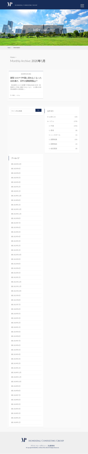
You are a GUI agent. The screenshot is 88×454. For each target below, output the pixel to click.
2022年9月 (17, 259)
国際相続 (64, 144)
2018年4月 (17, 409)
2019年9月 (17, 332)
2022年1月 (17, 278)
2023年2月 (17, 246)
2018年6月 (17, 400)
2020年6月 (17, 309)
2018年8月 (17, 391)
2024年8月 (17, 201)
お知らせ (63, 117)
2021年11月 (17, 287)
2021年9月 (17, 296)
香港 (64, 131)
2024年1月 (17, 205)
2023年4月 (17, 237)
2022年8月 (17, 264)
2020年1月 (17, 327)
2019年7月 (17, 341)
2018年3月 (17, 414)
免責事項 (51, 446)
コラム (18, 95)
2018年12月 (17, 373)
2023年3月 (17, 241)
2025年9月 (17, 169)
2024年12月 (17, 196)
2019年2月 (17, 364)
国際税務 (64, 139)
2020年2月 (17, 323)
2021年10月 (17, 291)
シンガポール (64, 135)
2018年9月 (17, 386)
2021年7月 (17, 305)
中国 (13, 95)
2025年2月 (17, 187)
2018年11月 (17, 377)
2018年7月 (17, 395)
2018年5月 (17, 404)
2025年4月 (17, 182)
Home (12, 57)
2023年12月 (17, 210)
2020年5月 (17, 314)
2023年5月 (17, 232)
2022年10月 (17, 255)
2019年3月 (17, 359)
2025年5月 (17, 178)
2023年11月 (17, 214)
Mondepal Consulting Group (33, 5)
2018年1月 (17, 423)
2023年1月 (17, 250)
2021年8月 (17, 300)
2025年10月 (17, 164)
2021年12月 (17, 282)
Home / (10, 47)
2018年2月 (17, 418)
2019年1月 (17, 368)
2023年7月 (17, 223)
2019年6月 (17, 346)
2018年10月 (17, 382)
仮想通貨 (64, 149)
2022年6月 (17, 269)
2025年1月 (17, 192)
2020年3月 (17, 318)
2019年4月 (17, 355)
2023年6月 (17, 228)
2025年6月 (17, 173)
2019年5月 (17, 350)
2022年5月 (17, 273)
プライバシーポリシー (38, 446)
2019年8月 (17, 337)
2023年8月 (17, 219)
